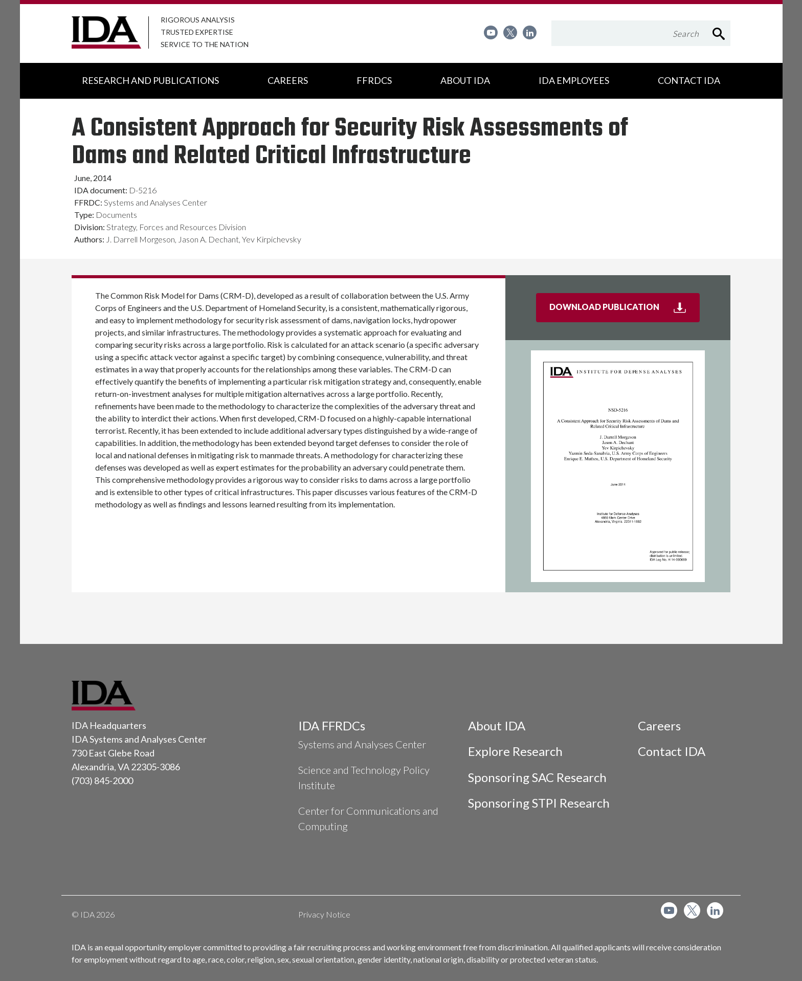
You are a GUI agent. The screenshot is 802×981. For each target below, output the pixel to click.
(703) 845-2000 (102, 780)
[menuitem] (491, 32)
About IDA (496, 725)
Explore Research (515, 751)
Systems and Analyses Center (362, 744)
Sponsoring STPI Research (539, 802)
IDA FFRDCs (331, 725)
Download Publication (624, 311)
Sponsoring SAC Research (537, 777)
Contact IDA (671, 751)
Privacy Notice (324, 914)
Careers (659, 725)
